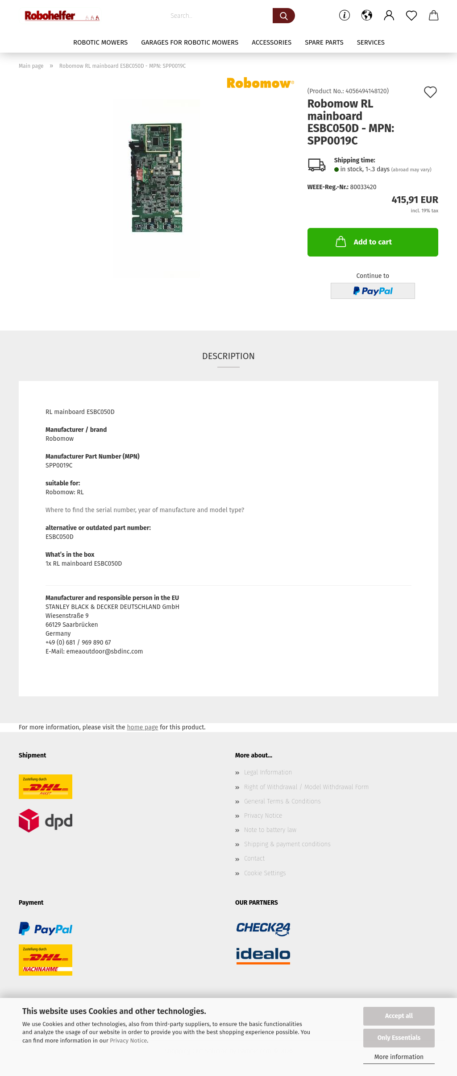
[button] (367, 15)
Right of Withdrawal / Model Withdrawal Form (306, 787)
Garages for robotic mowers (189, 42)
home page (142, 727)
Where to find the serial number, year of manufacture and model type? (145, 510)
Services (371, 42)
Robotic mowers (100, 42)
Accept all (399, 1016)
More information (399, 1057)
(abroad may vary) (411, 170)
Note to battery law (270, 830)
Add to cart (363, 241)
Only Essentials (399, 1038)
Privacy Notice (128, 1040)
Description (228, 356)
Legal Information (268, 772)
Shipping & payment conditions (287, 844)
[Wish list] (411, 15)
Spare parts (324, 42)
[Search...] (284, 15)
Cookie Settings (265, 873)
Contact (254, 858)
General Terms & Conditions (282, 801)
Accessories (271, 42)
